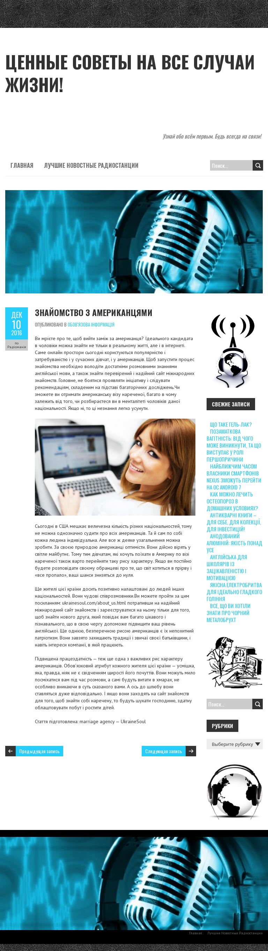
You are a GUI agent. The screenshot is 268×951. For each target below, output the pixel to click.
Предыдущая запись (39, 751)
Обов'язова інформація (91, 324)
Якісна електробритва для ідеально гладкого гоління (234, 591)
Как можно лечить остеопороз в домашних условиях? (232, 501)
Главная (22, 165)
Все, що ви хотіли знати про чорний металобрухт (229, 612)
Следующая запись (163, 751)
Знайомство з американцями (93, 312)
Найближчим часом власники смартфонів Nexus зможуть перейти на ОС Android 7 (234, 476)
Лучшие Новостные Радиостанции (91, 165)
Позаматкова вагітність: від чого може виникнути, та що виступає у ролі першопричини (234, 445)
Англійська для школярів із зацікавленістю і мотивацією (227, 567)
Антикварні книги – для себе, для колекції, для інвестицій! (234, 522)
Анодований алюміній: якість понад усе (234, 543)
